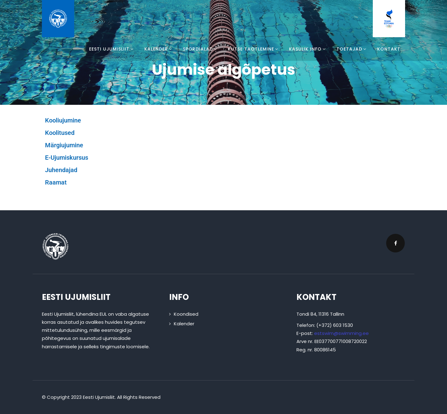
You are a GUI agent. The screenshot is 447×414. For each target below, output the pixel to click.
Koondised (186, 314)
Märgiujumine (64, 145)
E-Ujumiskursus (66, 157)
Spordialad (201, 49)
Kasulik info (308, 49)
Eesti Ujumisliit (112, 49)
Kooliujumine (63, 120)
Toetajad (352, 49)
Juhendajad (61, 170)
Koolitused (59, 132)
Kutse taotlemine (254, 49)
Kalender (159, 49)
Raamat (56, 182)
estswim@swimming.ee (341, 333)
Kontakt (388, 49)
